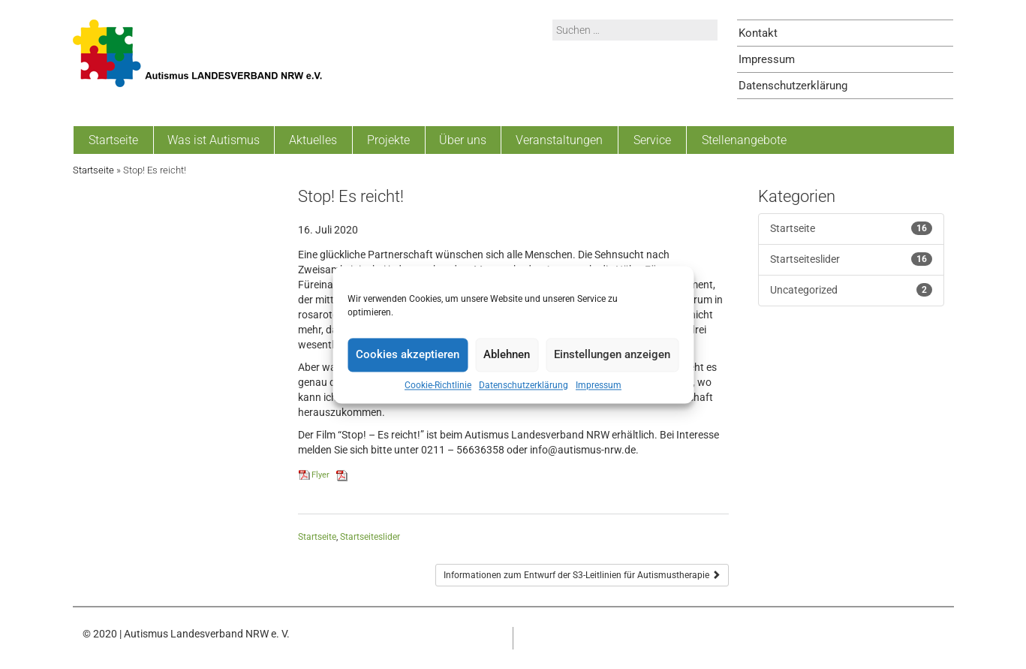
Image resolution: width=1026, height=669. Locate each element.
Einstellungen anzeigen (612, 354)
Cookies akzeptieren (407, 354)
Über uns (462, 140)
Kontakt (758, 33)
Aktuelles (313, 140)
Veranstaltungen (559, 140)
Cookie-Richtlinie (438, 385)
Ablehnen (506, 354)
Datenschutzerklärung (523, 385)
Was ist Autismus (213, 140)
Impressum (598, 385)
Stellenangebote (744, 140)
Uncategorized (804, 290)
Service (652, 140)
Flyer (320, 475)
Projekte (388, 140)
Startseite (113, 140)
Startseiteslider (370, 537)
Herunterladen (375, 475)
